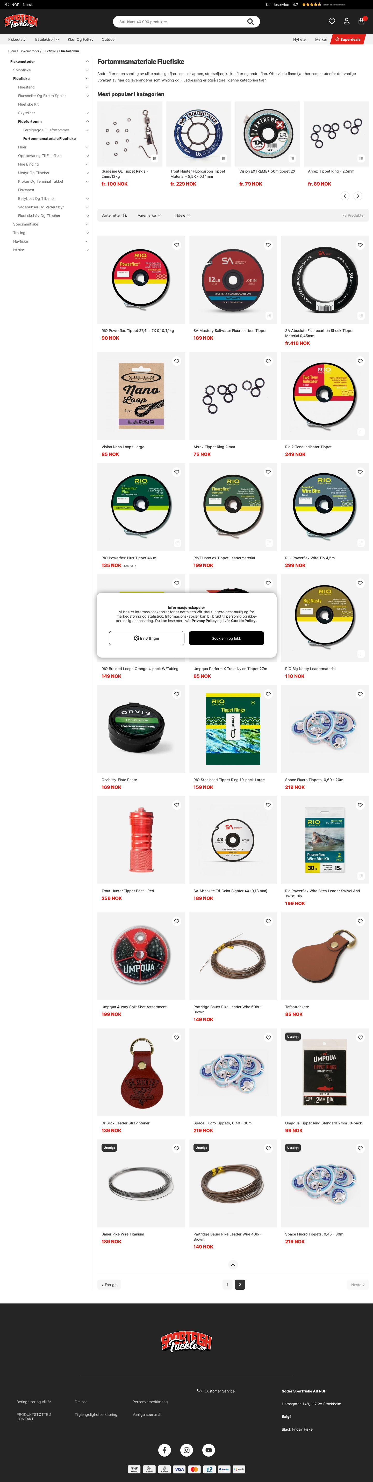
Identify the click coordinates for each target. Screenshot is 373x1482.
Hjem (12, 51)
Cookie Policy (243, 620)
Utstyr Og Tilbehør (50, 172)
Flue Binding (50, 164)
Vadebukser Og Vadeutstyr (50, 207)
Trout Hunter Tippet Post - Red (128, 891)
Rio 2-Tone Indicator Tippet (308, 447)
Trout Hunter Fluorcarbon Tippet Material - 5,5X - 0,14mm (197, 174)
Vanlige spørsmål (147, 1414)
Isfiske (48, 250)
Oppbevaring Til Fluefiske (50, 155)
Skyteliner (50, 113)
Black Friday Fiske (297, 1429)
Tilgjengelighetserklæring (96, 1414)
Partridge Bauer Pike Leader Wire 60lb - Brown (227, 1009)
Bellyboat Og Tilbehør (50, 198)
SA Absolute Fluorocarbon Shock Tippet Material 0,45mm (319, 333)
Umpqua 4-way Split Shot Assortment (134, 1007)
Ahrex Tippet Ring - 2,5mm (331, 171)
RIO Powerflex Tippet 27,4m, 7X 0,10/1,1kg (138, 330)
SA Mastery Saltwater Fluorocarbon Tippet (230, 330)
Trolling (48, 232)
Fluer (50, 147)
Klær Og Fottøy (81, 39)
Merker (321, 39)
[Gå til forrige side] (109, 1285)
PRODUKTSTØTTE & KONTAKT (34, 1416)
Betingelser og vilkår (34, 1401)
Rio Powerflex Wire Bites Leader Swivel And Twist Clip (322, 893)
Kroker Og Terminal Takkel (50, 181)
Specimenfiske (48, 224)
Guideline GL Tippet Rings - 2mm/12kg (125, 174)
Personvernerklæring (150, 1401)
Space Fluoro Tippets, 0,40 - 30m (222, 1123)
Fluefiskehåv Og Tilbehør (50, 215)
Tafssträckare (297, 1007)
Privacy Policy (204, 620)
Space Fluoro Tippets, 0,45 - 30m (314, 1234)
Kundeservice (277, 4)
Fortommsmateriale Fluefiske (49, 138)
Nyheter (300, 39)
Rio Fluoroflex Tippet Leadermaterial (224, 558)
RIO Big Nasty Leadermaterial (310, 668)
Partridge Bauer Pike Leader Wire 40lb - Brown (227, 1236)
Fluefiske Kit (28, 104)
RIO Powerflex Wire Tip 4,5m (310, 558)
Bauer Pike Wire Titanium (123, 1234)
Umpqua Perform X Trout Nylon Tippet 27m (230, 668)
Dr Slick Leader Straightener (125, 1123)
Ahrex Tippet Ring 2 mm (214, 447)
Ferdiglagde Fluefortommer (53, 130)
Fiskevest (26, 190)
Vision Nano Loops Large (123, 447)
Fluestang (50, 87)
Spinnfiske (48, 70)
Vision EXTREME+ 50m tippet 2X (267, 171)
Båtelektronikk (47, 39)
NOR (21, 4)
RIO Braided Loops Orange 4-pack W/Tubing (140, 668)
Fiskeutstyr (17, 39)
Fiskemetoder (29, 51)
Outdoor (109, 39)
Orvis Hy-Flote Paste (119, 779)
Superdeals (348, 39)
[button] (330, 4)
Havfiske (48, 241)
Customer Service (220, 1391)
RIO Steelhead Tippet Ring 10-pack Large (229, 779)
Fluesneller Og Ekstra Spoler (50, 95)
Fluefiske (49, 51)
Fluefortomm (69, 51)
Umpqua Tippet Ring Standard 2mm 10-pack (323, 1123)
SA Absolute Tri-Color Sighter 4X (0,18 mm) (230, 891)
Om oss (81, 1401)
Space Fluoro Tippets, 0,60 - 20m (314, 779)
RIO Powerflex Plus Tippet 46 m (129, 558)
